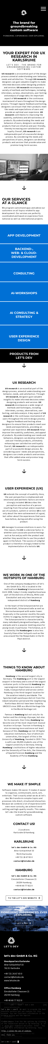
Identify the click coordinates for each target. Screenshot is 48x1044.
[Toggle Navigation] (43, 8)
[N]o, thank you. (8, 1035)
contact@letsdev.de (24, 861)
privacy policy (8, 1015)
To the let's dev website (22, 898)
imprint (27, 1015)
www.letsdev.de (12, 980)
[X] (45, 1005)
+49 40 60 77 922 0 (24, 885)
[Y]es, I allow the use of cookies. (16, 1031)
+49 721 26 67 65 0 (24, 857)
